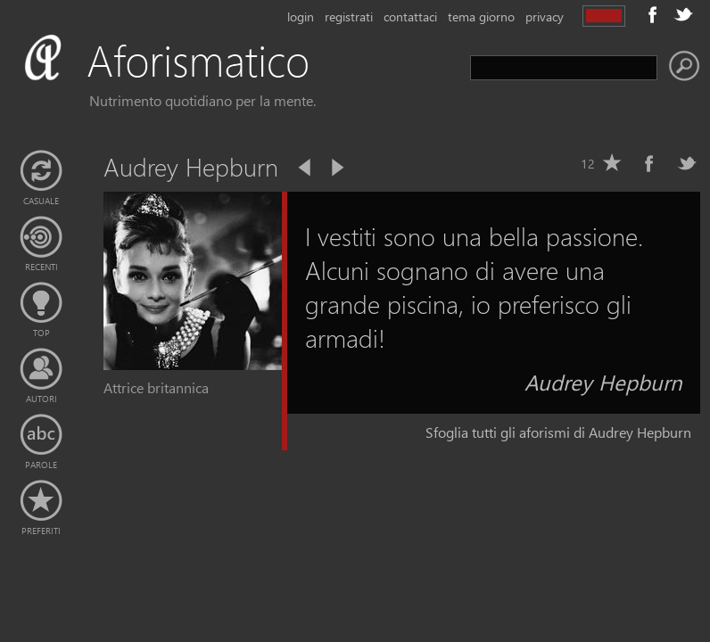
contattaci (410, 16)
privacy (544, 16)
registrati (349, 16)
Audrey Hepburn (603, 381)
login (300, 16)
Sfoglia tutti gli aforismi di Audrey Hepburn (558, 432)
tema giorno (481, 16)
